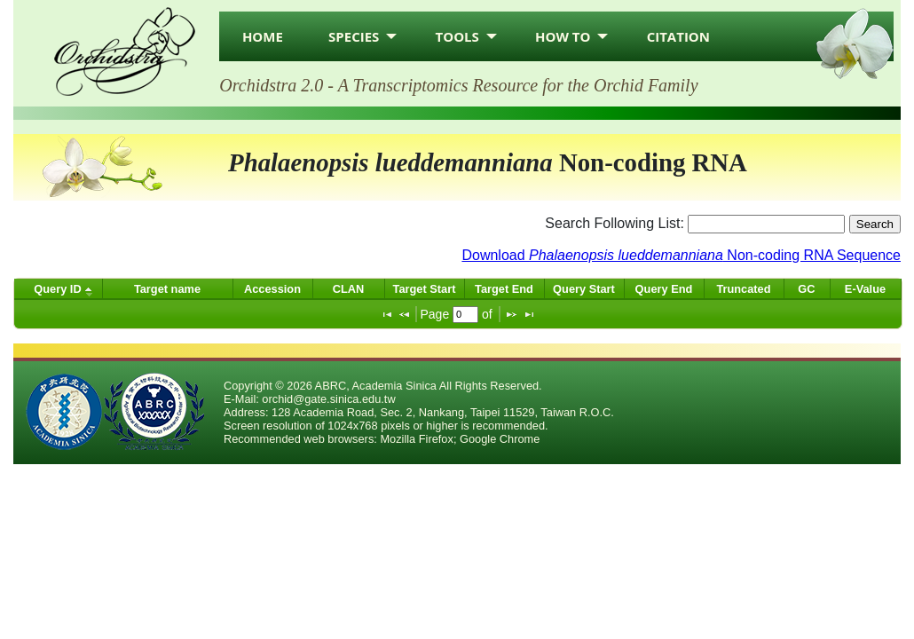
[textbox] (465, 314)
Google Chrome (500, 439)
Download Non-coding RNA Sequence (681, 255)
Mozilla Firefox (416, 439)
